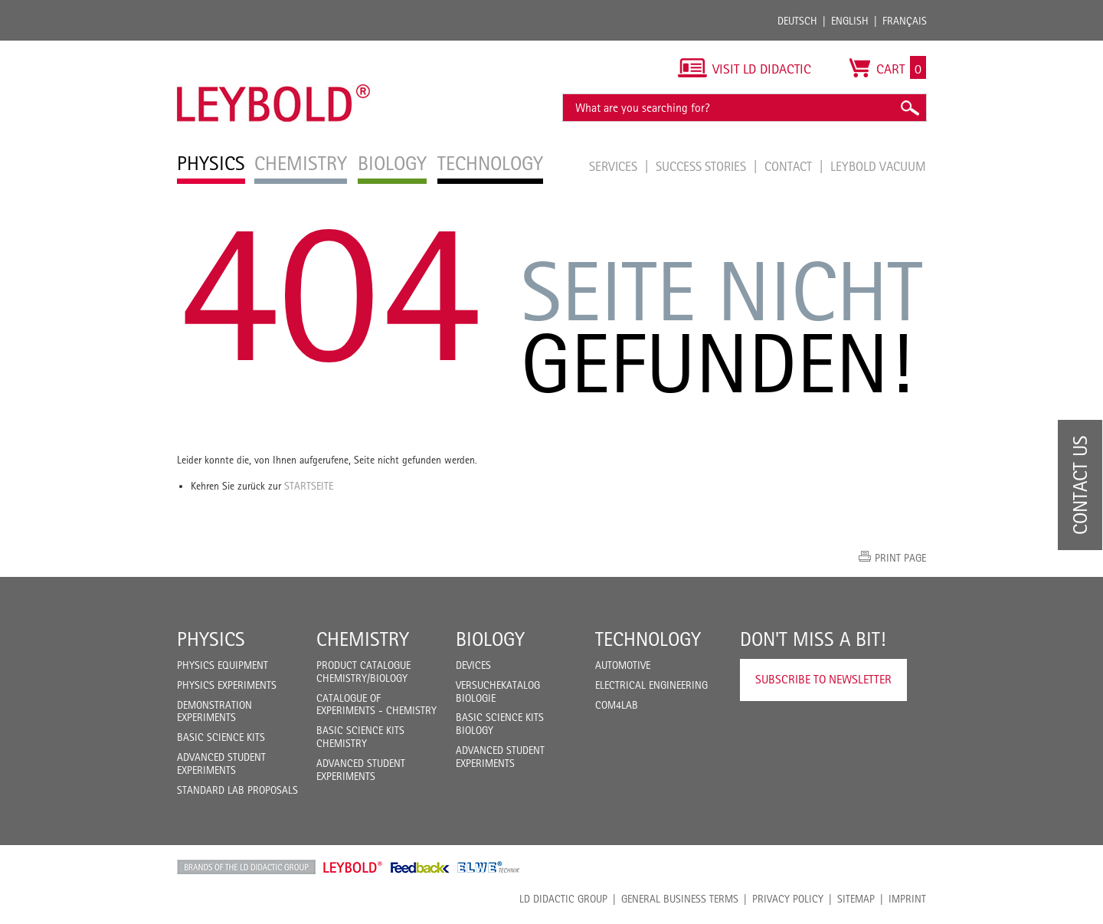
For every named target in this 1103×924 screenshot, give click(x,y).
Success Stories (702, 166)
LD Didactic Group (563, 899)
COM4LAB (616, 705)
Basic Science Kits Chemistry (360, 736)
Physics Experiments (227, 685)
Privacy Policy (787, 899)
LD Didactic (246, 867)
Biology (490, 638)
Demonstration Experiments (214, 711)
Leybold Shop (353, 867)
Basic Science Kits (221, 737)
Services (614, 166)
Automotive (622, 665)
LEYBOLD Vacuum (878, 166)
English (850, 21)
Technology (648, 638)
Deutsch (797, 21)
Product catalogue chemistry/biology (363, 671)
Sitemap (856, 899)
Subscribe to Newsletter (823, 679)
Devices (473, 665)
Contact (789, 166)
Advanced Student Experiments (221, 763)
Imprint (907, 899)
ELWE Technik (488, 867)
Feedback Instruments (420, 867)
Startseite (308, 486)
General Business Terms (679, 899)
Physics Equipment (222, 665)
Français (904, 21)
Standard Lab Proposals (237, 790)
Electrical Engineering (651, 685)
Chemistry (362, 638)
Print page (900, 558)
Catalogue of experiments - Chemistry (376, 704)
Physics (211, 638)
